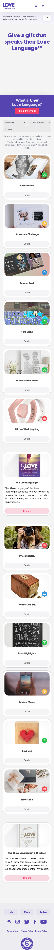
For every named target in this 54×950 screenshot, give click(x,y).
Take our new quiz (27, 110)
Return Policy (41, 931)
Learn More (32, 19)
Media (27, 912)
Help (11, 912)
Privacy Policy (27, 931)
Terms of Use (12, 931)
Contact (43, 912)
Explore (27, 511)
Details (27, 195)
